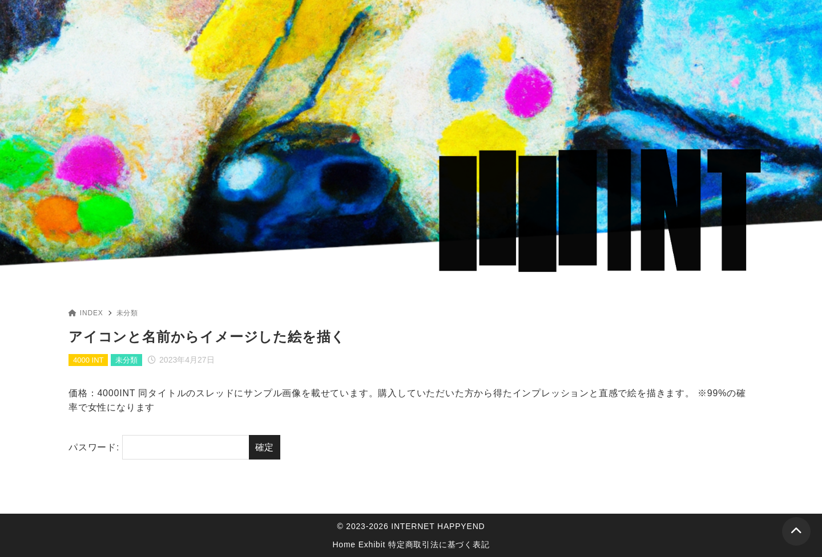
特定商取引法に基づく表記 (439, 544)
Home (344, 544)
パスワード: (158, 447)
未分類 (127, 313)
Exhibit (372, 544)
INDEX (85, 313)
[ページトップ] (796, 531)
